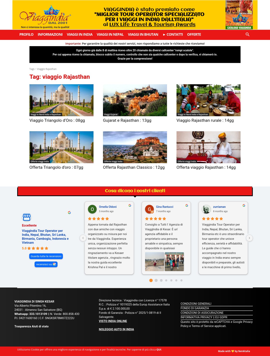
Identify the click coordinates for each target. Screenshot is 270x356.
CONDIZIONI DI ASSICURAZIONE (202, 313)
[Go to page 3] (166, 280)
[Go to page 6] (181, 280)
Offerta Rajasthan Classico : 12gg (134, 167)
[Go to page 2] (161, 280)
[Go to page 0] (151, 280)
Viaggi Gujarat (111, 114)
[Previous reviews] (83, 238)
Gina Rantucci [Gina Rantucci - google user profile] (164, 206)
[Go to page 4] (171, 280)
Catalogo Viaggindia (239, 27)
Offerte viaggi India (40, 161)
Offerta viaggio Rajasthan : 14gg (206, 167)
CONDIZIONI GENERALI (196, 303)
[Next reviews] (249, 238)
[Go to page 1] (156, 280)
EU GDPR (221, 317)
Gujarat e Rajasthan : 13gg (127, 120)
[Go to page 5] (176, 280)
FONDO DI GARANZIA (195, 308)
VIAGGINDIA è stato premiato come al (149, 17)
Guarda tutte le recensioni (46, 256)
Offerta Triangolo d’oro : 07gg (56, 167)
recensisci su (44, 264)
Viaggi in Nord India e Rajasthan (46, 114)
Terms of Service (203, 326)
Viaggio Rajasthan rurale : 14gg (205, 120)
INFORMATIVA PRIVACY (196, 317)
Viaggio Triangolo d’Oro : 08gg (57, 120)
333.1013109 (38, 314)
